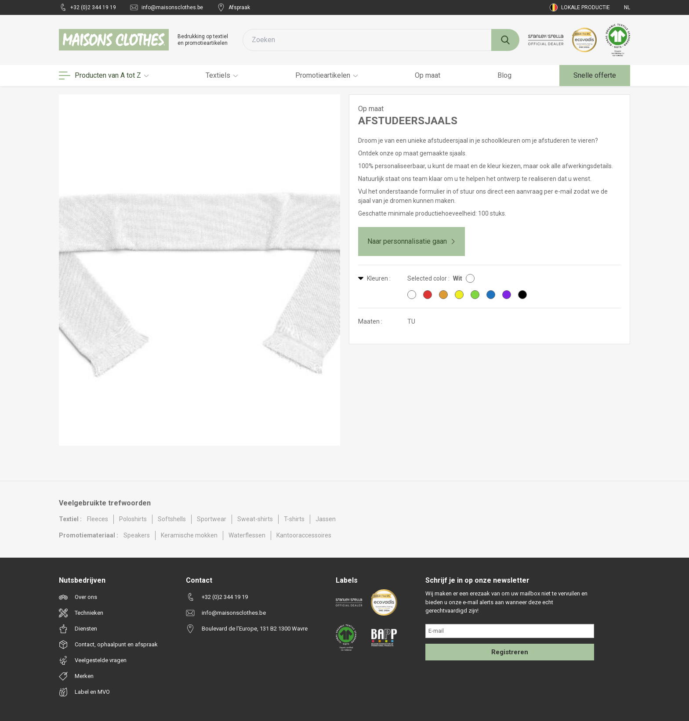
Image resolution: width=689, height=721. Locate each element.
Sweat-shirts (255, 519)
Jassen (325, 519)
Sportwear (211, 519)
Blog (504, 75)
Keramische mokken (189, 535)
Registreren (509, 652)
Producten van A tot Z (104, 75)
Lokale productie (580, 7)
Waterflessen (246, 535)
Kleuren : (374, 278)
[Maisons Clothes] (114, 39)
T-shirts (294, 519)
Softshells (172, 519)
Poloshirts (133, 519)
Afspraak (233, 7)
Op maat (427, 75)
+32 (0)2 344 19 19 (87, 7)
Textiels (222, 75)
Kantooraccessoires (303, 535)
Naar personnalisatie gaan (411, 241)
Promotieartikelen (326, 75)
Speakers (136, 535)
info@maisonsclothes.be (166, 7)
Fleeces (97, 519)
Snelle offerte (594, 75)
